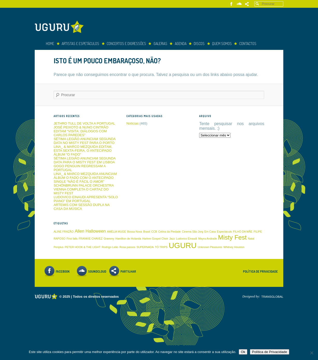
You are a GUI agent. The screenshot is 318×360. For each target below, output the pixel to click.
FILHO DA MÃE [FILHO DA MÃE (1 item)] (242, 231)
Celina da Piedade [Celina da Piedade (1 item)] (169, 231)
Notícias (132, 123)
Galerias (160, 43)
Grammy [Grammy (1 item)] (109, 238)
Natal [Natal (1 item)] (251, 238)
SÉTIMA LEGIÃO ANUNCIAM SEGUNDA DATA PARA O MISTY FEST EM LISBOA (84, 160)
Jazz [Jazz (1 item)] (172, 238)
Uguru (60, 27)
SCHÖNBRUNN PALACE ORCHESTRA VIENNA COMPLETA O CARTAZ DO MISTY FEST (84, 189)
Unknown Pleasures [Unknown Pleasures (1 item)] (210, 247)
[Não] (311, 352)
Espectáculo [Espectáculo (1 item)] (224, 231)
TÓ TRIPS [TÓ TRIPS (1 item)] (161, 247)
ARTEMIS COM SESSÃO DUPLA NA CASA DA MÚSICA (82, 207)
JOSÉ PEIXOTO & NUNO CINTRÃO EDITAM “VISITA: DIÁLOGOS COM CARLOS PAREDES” (81, 131)
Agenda (180, 43)
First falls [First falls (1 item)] (72, 238)
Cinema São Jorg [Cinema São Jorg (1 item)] (192, 231)
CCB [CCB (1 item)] (154, 231)
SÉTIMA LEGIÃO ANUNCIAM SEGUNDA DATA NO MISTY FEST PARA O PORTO (84, 141)
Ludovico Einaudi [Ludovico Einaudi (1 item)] (186, 238)
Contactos (247, 43)
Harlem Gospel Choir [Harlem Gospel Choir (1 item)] (155, 238)
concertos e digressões (126, 43)
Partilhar (247, 4)
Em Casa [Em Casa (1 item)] (210, 231)
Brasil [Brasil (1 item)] (146, 231)
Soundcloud (239, 4)
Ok (243, 352)
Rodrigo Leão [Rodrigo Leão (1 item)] (110, 247)
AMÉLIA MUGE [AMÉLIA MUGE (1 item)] (116, 231)
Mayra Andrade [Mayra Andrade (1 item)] (207, 238)
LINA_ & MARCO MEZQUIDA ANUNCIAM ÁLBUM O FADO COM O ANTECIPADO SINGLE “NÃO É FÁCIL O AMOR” (85, 177)
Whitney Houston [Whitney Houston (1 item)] (233, 247)
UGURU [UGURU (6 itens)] (183, 245)
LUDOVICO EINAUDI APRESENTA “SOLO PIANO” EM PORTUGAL (86, 199)
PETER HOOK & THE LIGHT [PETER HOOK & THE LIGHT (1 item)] (82, 247)
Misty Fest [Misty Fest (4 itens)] (232, 237)
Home (50, 43)
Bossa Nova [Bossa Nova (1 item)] (134, 231)
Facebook (231, 4)
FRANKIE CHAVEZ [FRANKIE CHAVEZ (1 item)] (91, 238)
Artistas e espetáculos (80, 43)
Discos (199, 43)
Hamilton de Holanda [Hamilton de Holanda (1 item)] (128, 238)
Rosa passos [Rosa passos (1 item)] (127, 247)
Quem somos (222, 43)
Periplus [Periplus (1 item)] (59, 247)
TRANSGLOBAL (272, 296)
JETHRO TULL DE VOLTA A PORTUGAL (84, 123)
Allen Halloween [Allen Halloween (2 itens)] (90, 231)
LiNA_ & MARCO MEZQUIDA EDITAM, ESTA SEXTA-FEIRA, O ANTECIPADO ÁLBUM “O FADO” (83, 150)
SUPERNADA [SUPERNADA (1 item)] (145, 247)
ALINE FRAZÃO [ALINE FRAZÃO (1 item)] (64, 231)
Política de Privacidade (260, 271)
